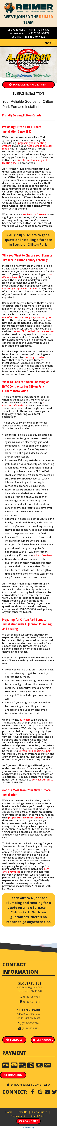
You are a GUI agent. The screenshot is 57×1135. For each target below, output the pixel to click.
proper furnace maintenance (25, 817)
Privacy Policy (28, 1127)
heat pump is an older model (27, 147)
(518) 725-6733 (39, 29)
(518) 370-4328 (35, 36)
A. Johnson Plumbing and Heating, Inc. (24, 161)
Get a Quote (39, 1112)
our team (24, 719)
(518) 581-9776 (39, 33)
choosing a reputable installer (20, 288)
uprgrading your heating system (24, 144)
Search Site (37, 1116)
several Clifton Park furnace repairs (33, 331)
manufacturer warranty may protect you (26, 317)
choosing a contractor (36, 357)
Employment (18, 1116)
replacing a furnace (34, 214)
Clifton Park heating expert (35, 751)
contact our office (42, 779)
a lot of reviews (43, 555)
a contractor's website (23, 404)
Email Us (22, 1112)
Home (8, 1112)
